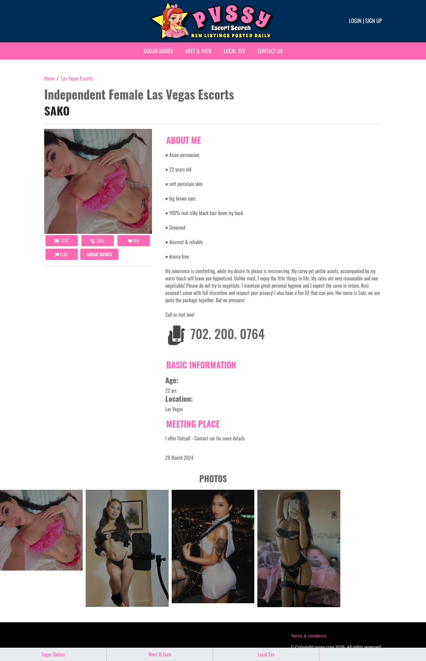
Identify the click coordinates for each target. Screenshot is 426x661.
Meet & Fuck (198, 51)
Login (355, 21)
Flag (61, 254)
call (98, 240)
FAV (133, 240)
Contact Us (270, 51)
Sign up (373, 21)
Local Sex (234, 51)
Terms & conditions (308, 635)
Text (61, 240)
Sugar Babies (158, 51)
